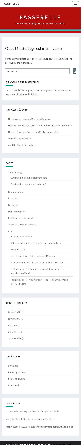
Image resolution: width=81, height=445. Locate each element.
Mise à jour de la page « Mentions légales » (29, 118)
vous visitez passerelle (19, 138)
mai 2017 (12, 325)
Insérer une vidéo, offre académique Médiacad (32, 255)
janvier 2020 (14, 318)
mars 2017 (13, 331)
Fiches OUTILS (17, 249)
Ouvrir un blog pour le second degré (28, 184)
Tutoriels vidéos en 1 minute (22, 224)
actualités (13, 365)
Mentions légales (17, 211)
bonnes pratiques (17, 372)
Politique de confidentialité (22, 218)
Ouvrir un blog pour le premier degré (28, 177)
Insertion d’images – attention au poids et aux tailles (37, 262)
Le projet (12, 205)
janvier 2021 (14, 312)
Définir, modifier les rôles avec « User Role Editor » (35, 242)
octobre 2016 (14, 338)
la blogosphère (15, 191)
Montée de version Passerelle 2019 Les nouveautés (33, 132)
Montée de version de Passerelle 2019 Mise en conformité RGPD (40, 125)
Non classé (13, 385)
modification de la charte (20, 145)
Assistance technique (21, 236)
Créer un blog (15, 172)
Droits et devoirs (16, 378)
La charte (13, 198)
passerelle (10, 3)
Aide (10, 231)
